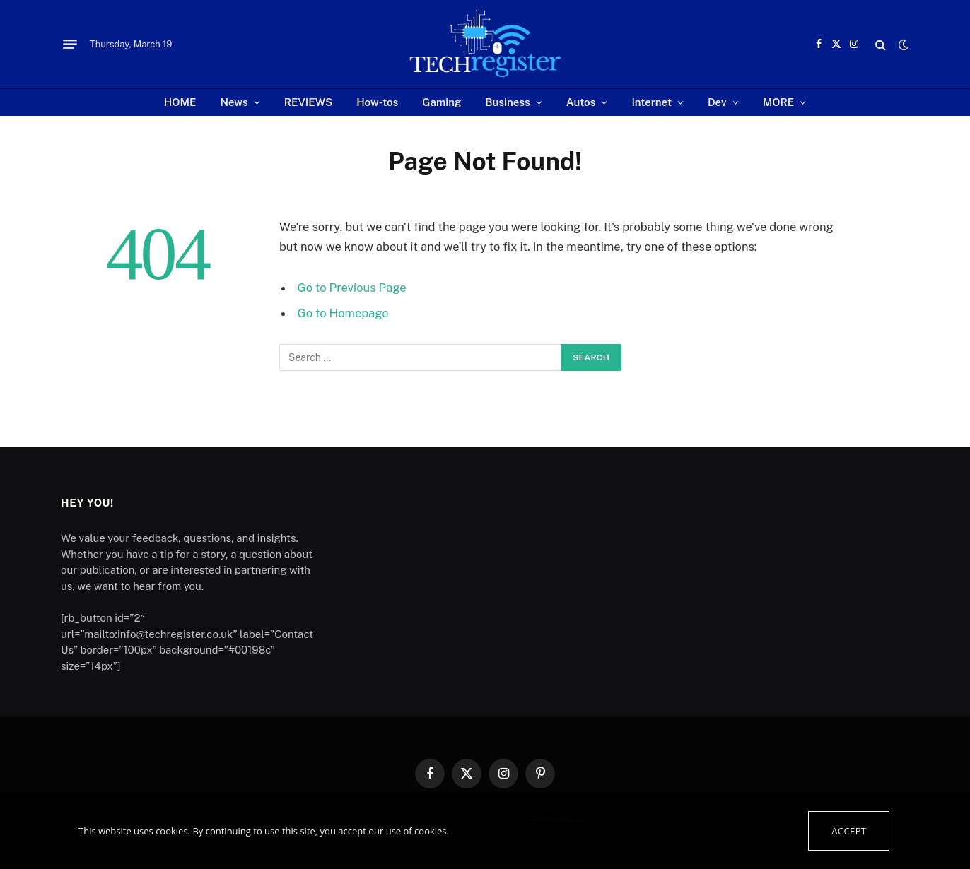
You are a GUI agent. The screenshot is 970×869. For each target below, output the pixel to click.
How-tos (377, 102)
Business (507, 102)
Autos (581, 102)
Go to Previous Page (352, 287)
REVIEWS (308, 102)
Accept (848, 830)
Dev (717, 102)
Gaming (441, 102)
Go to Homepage (343, 313)
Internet (651, 102)
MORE (779, 102)
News (234, 102)
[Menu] (70, 44)
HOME (180, 102)
